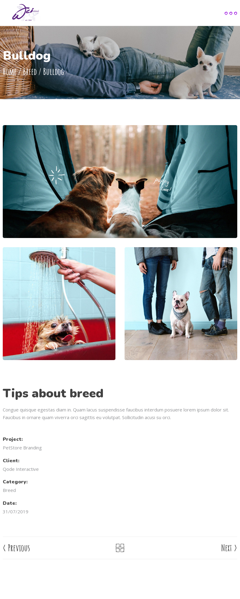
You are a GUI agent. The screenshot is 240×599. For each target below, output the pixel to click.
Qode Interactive (21, 469)
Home (9, 72)
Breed (30, 72)
